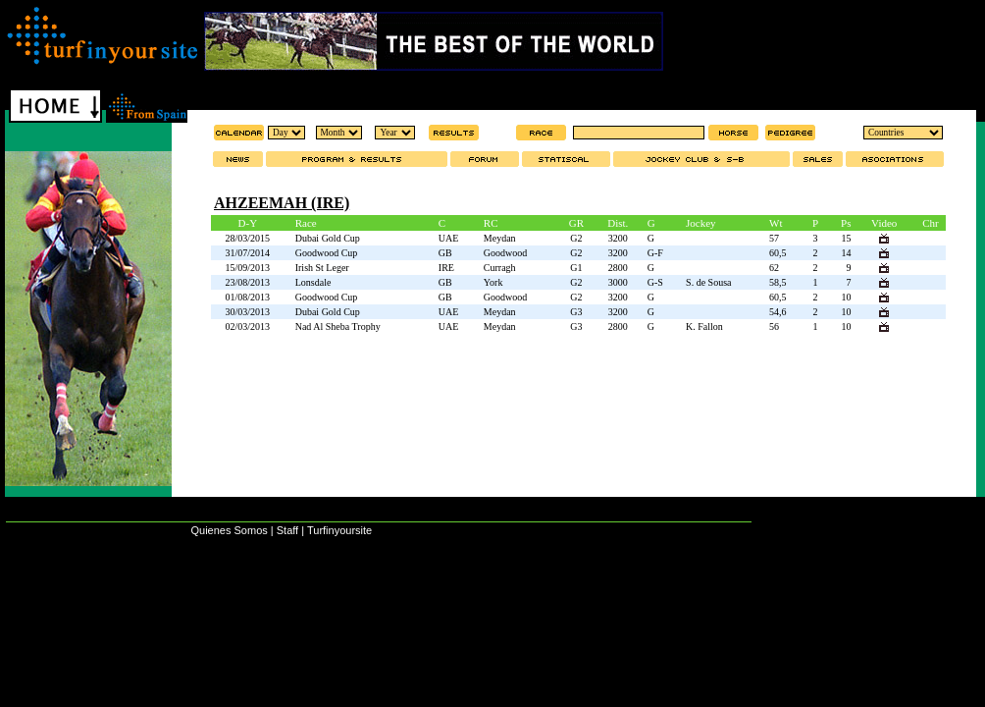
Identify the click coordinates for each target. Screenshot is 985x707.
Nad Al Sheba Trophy (338, 326)
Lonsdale (313, 282)
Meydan (500, 238)
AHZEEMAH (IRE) (281, 202)
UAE (449, 238)
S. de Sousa (708, 282)
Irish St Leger (322, 267)
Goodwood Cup (326, 252)
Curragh (500, 267)
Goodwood (505, 252)
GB (445, 252)
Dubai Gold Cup (327, 238)
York (493, 282)
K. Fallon (704, 326)
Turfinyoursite (339, 530)
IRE (446, 267)
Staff (287, 530)
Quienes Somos (228, 530)
